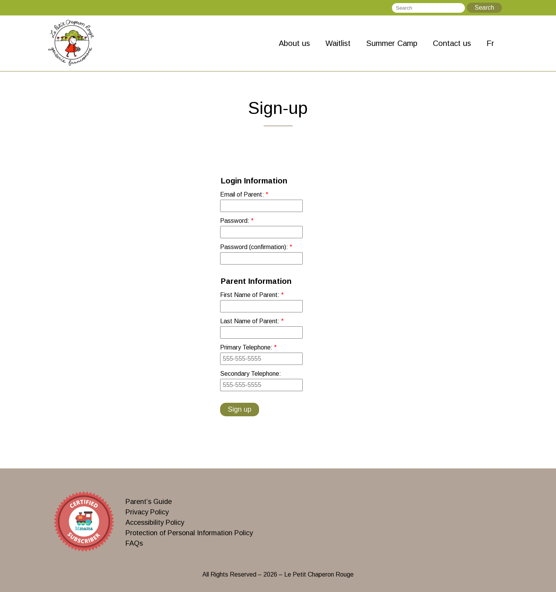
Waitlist (338, 43)
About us (294, 43)
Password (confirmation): (255, 247)
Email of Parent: (243, 194)
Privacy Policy (147, 512)
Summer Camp (391, 43)
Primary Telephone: (247, 347)
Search (484, 7)
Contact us (452, 43)
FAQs (134, 543)
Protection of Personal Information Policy (189, 533)
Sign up (239, 409)
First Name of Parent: (250, 295)
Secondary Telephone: (250, 373)
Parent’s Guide (148, 501)
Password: (235, 220)
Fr (490, 43)
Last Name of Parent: (250, 321)
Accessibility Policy (154, 522)
